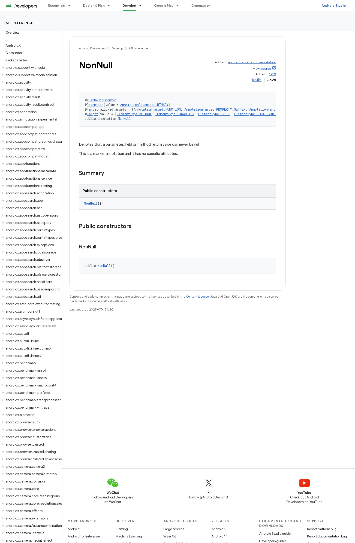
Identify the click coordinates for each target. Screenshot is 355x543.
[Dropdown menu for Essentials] (71, 5)
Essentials (56, 5)
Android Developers (92, 48)
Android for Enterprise (84, 536)
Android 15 (219, 529)
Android (74, 529)
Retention (95, 105)
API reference (19, 23)
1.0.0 (272, 74)
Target (92, 109)
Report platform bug (322, 529)
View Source (262, 69)
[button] (30, 67)
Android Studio (334, 5)
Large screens (173, 529)
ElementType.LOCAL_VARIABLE (258, 114)
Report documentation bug (327, 536)
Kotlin (257, 80)
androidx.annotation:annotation (252, 62)
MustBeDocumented (102, 100)
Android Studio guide (275, 533)
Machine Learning (129, 536)
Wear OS (170, 536)
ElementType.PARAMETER (174, 114)
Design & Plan (94, 5)
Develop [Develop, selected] (129, 5)
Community (200, 5)
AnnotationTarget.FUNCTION (157, 109)
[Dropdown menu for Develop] (142, 5)
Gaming (122, 529)
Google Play (164, 5)
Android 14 (219, 536)
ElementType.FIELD (214, 114)
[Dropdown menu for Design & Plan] (111, 5)
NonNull (124, 118)
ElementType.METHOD (134, 114)
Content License (197, 297)
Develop (117, 48)
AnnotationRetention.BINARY (144, 105)
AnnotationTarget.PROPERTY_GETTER (215, 109)
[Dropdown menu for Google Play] (179, 5)
